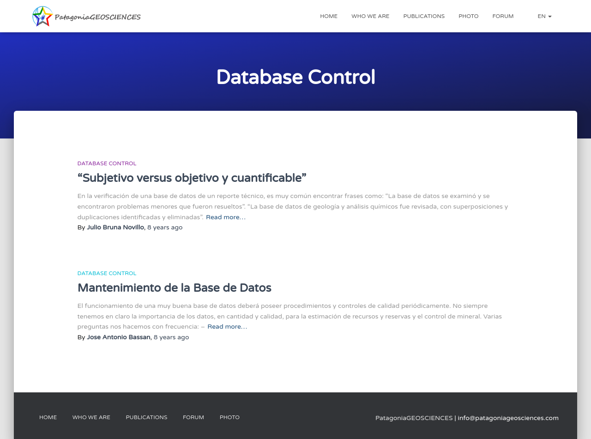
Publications (424, 16)
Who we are (370, 16)
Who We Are (91, 417)
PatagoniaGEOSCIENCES (414, 418)
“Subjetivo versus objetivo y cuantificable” (192, 178)
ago (165, 227)
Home (329, 16)
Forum (503, 16)
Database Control (107, 163)
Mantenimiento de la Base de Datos (174, 288)
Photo (468, 16)
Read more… (226, 217)
